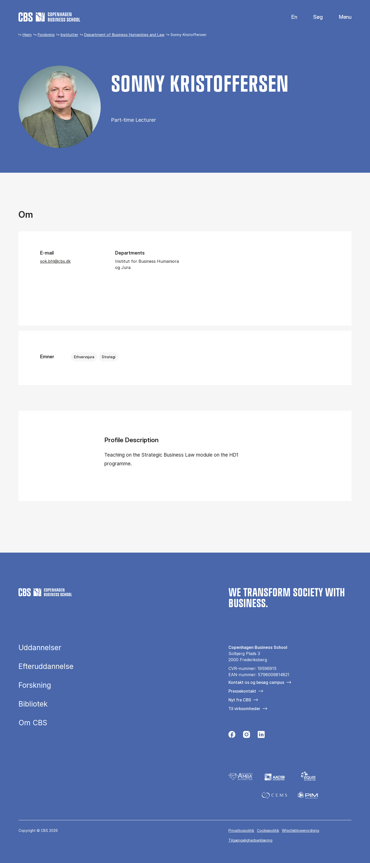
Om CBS (32, 723)
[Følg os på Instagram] (246, 736)
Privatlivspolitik (241, 830)
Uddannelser (39, 647)
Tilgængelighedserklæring (250, 840)
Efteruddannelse (45, 666)
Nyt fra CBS (239, 699)
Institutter (69, 34)
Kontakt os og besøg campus (256, 682)
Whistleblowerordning (300, 830)
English (290, 17)
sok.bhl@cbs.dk (55, 261)
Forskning (46, 34)
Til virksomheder (244, 708)
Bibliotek (33, 704)
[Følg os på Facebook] (231, 736)
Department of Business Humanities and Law (124, 34)
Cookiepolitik (268, 830)
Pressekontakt (242, 691)
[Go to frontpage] (49, 17)
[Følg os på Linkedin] (261, 736)
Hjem (27, 34)
